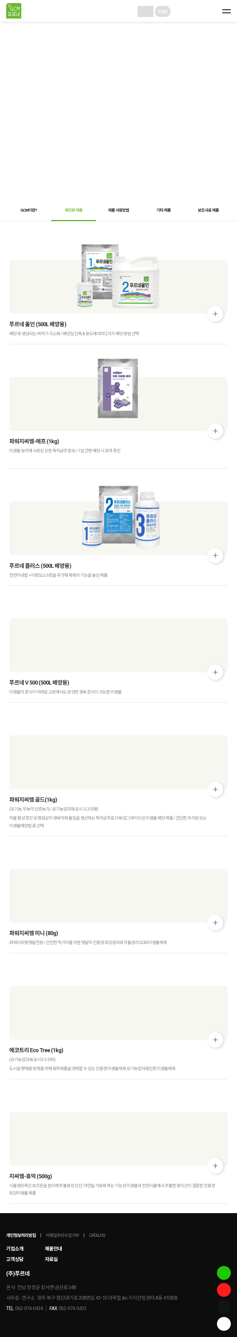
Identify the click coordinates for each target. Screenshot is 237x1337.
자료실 (51, 1259)
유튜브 (224, 1290)
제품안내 (53, 1249)
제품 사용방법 (118, 210)
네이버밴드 (224, 1307)
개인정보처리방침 (21, 1235)
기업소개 (14, 1249)
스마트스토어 (224, 1273)
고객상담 (14, 1259)
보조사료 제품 (208, 210)
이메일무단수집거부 (62, 1235)
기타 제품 (163, 210)
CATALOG (97, 1235)
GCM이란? (28, 210)
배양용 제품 (73, 210)
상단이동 (224, 1324)
